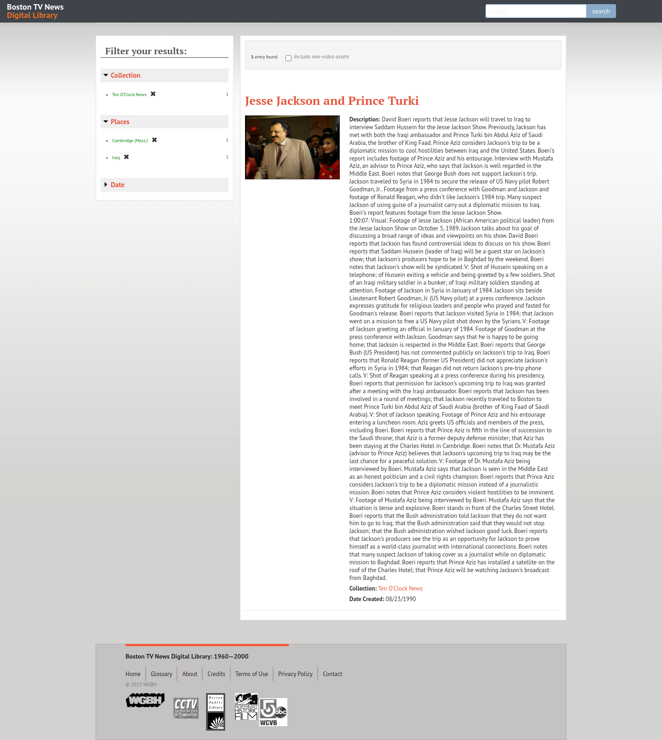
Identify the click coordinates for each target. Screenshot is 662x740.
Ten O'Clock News (400, 588)
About (189, 674)
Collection (125, 75)
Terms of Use (251, 674)
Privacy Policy (295, 674)
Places (120, 121)
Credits (216, 674)
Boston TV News (36, 10)
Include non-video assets (321, 56)
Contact (332, 674)
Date (118, 184)
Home (133, 674)
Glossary (161, 674)
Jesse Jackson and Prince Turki (332, 100)
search (601, 11)
